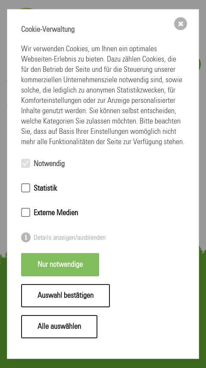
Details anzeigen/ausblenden (70, 237)
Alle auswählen (59, 327)
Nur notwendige (60, 265)
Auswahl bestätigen (65, 296)
